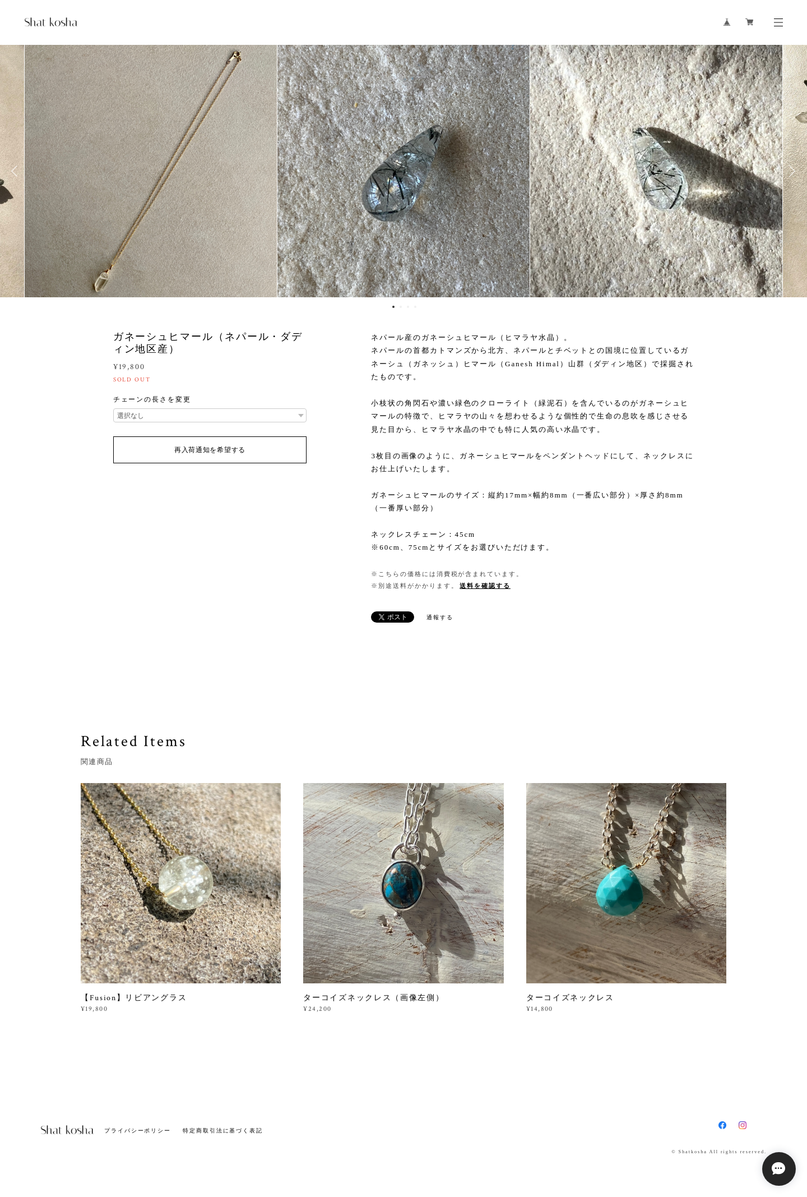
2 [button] (401, 307)
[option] (403, 171)
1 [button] (393, 307)
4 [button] (415, 307)
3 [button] (408, 307)
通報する (439, 617)
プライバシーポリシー (137, 1130)
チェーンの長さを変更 (152, 399)
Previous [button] (16, 171)
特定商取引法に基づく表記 (223, 1130)
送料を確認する (485, 585)
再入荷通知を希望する (209, 450)
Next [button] (790, 171)
